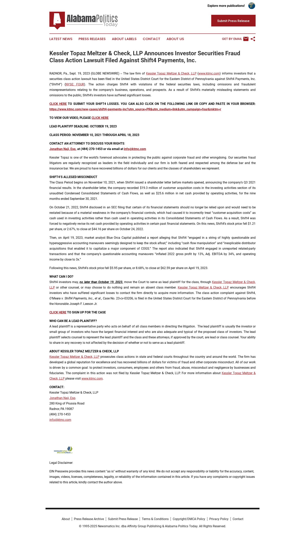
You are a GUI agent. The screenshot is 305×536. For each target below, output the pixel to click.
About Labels (124, 39)
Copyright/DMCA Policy (189, 519)
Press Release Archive (89, 519)
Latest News (60, 39)
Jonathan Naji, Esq (62, 398)
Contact (151, 39)
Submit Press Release (123, 519)
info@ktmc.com (60, 420)
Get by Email (235, 39)
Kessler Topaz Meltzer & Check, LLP (171, 73)
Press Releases (92, 39)
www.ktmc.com (209, 73)
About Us (175, 39)
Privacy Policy (219, 519)
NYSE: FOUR (75, 84)
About (66, 519)
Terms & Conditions (155, 519)
